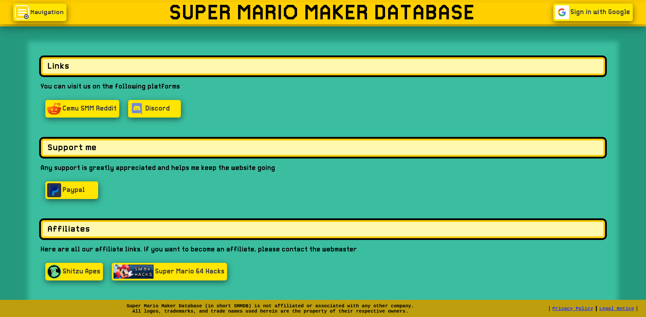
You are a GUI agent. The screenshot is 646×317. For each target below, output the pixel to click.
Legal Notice (616, 308)
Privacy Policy (572, 308)
